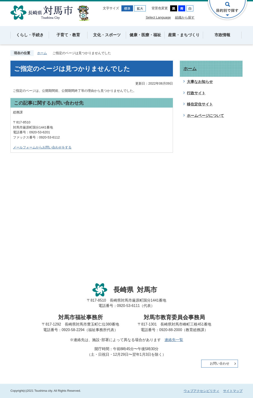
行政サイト (196, 93)
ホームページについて (205, 116)
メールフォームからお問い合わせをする (42, 147)
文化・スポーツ (107, 35)
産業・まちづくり (184, 35)
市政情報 (222, 35)
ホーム (42, 53)
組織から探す (185, 17)
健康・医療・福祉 (145, 35)
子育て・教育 (68, 35)
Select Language (158, 17)
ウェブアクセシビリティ (201, 391)
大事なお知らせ (200, 82)
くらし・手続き (30, 35)
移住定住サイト (200, 104)
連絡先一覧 (174, 340)
